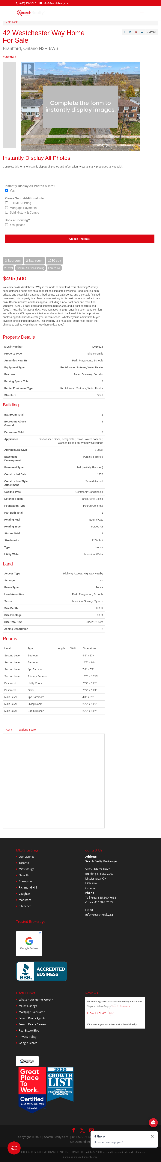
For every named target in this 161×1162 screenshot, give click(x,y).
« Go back (12, 22)
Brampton (25, 881)
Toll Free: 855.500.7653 (100, 897)
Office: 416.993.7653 (99, 902)
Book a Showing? (17, 220)
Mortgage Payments (23, 207)
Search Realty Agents (32, 1018)
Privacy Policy (28, 1036)
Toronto (24, 863)
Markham (25, 900)
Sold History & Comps (24, 212)
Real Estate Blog (29, 1030)
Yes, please (17, 224)
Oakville (24, 875)
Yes (12, 190)
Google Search (28, 1043)
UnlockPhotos (14, 1148)
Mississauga (26, 869)
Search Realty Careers (32, 1024)
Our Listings (26, 856)
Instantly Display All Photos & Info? (30, 186)
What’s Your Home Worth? (36, 999)
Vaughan (24, 893)
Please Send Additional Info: (25, 198)
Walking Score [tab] (27, 729)
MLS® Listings (28, 1006)
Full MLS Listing (20, 203)
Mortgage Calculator (32, 1012)
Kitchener (25, 906)
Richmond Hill (28, 887)
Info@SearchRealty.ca (99, 914)
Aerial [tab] (9, 729)
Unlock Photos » (79, 238)
